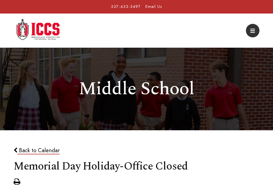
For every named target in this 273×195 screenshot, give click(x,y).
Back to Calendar (37, 150)
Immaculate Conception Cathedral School (38, 30)
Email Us (153, 6)
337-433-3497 (126, 6)
